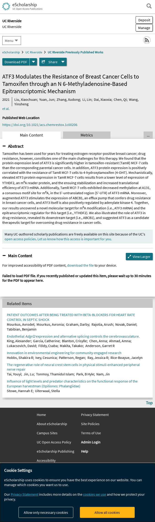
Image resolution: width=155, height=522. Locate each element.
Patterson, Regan (72, 357)
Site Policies (90, 423)
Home (41, 414)
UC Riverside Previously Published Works (75, 52)
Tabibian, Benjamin (22, 329)
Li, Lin (87, 99)
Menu (9, 40)
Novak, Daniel (125, 324)
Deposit (144, 20)
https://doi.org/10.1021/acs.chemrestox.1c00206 (39, 124)
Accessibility (46, 460)
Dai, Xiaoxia (102, 99)
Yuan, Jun (46, 99)
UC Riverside (11, 26)
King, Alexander (19, 341)
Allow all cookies (107, 512)
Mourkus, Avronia (50, 324)
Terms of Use (91, 433)
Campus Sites (47, 433)
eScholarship (11, 52)
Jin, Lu (29, 374)
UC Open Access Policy (54, 442)
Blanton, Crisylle (74, 341)
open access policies (20, 239)
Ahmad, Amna (120, 341)
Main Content (31, 135)
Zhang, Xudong (68, 99)
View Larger (141, 256)
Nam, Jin (103, 374)
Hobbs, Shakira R (20, 357)
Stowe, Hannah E (20, 390)
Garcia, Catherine (46, 341)
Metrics (87, 135)
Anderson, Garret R (100, 345)
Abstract (15, 146)
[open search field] (149, 6)
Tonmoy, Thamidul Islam (55, 374)
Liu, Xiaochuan (25, 99)
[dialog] (77, 492)
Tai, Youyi (14, 374)
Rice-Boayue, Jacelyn (126, 357)
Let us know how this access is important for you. (74, 239)
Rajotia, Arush (102, 324)
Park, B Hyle (85, 374)
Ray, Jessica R (97, 357)
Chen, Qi (120, 99)
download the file (80, 265)
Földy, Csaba (48, 345)
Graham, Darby (77, 324)
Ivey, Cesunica (46, 357)
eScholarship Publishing (55, 451)
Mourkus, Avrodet (20, 324)
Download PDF (16, 62)
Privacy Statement (95, 414)
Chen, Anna (98, 341)
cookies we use (94, 494)
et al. (6, 108)
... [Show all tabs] (148, 135)
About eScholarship (52, 423)
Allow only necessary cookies (46, 512)
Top (149, 402)
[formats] (33, 62)
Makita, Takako (71, 345)
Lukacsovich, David (21, 345)
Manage (143, 27)
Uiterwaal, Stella (47, 390)
